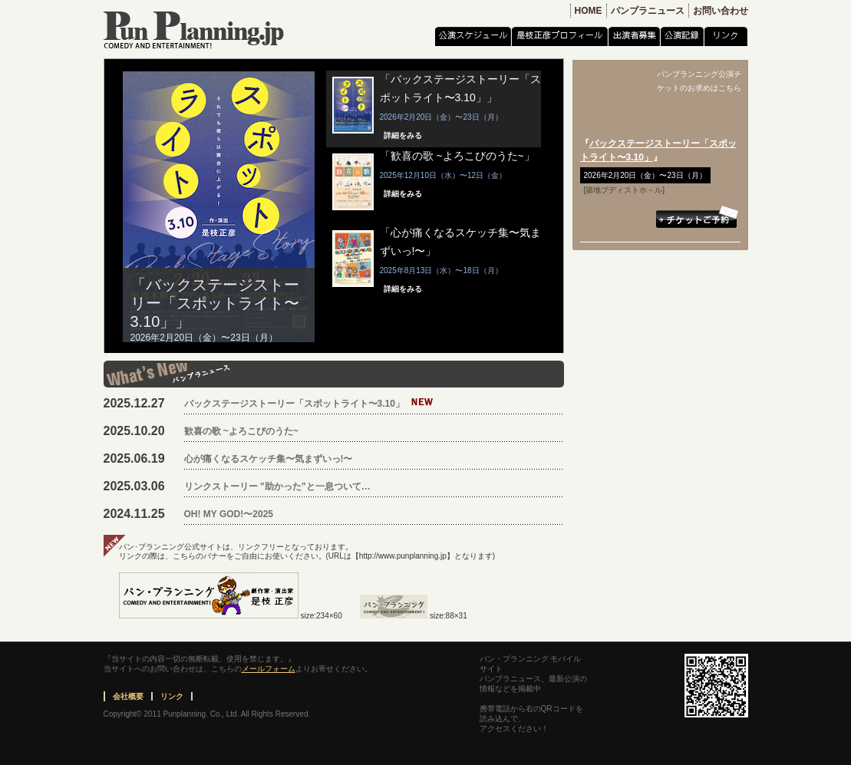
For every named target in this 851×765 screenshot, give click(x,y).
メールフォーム (268, 668)
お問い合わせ (720, 10)
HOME (588, 10)
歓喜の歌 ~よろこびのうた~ (241, 431)
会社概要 (128, 696)
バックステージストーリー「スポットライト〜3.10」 (294, 403)
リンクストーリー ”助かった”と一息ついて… (277, 486)
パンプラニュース (647, 10)
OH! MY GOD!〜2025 (228, 514)
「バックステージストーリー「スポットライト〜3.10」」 (214, 303)
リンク (171, 696)
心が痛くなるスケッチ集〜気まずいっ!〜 (268, 458)
